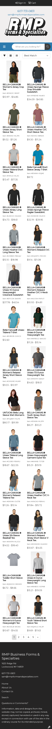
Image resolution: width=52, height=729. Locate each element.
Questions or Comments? (15, 703)
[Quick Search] (28, 47)
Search (5, 697)
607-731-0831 (26, 11)
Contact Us (7, 691)
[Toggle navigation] (4, 47)
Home (5, 684)
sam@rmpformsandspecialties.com (26, 14)
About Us (6, 687)
